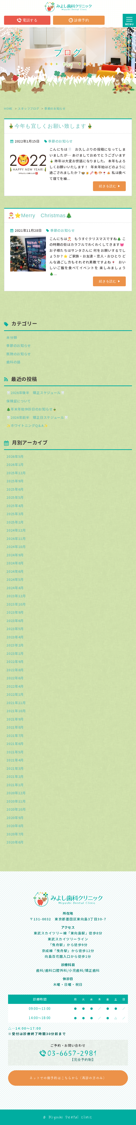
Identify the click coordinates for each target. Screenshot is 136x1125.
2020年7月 (15, 834)
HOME (8, 108)
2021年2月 (15, 776)
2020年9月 (15, 817)
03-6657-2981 (73, 1053)
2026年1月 (15, 464)
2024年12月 (16, 530)
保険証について (18, 401)
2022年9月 (15, 661)
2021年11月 (16, 702)
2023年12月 (16, 595)
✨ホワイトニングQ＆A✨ (27, 425)
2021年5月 (15, 752)
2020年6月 (15, 842)
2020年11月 (16, 801)
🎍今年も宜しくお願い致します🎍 (50, 126)
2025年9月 (15, 481)
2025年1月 (15, 522)
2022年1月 (15, 694)
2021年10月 (16, 710)
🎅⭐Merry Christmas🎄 (40, 215)
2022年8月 (15, 669)
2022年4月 (15, 686)
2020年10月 (16, 809)
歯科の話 (13, 362)
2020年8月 (15, 825)
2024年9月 (15, 555)
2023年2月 (15, 645)
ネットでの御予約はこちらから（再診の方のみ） (67, 1078)
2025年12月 (16, 472)
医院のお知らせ (18, 353)
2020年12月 (16, 792)
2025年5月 (15, 497)
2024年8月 (15, 563)
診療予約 (79, 20)
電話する (27, 20)
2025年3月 (15, 513)
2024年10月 (16, 546)
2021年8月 (15, 727)
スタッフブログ (28, 108)
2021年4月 (15, 760)
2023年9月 (15, 612)
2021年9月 (15, 719)
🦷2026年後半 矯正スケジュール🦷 (35, 392)
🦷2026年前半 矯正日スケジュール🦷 (37, 417)
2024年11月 (16, 538)
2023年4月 (15, 637)
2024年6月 (15, 571)
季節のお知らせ (55, 108)
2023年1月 (15, 653)
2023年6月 (15, 620)
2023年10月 (16, 604)
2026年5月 (15, 456)
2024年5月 (15, 579)
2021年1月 (15, 784)
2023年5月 (15, 628)
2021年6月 (15, 743)
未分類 (11, 337)
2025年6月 (15, 489)
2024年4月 (15, 587)
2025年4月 (15, 505)
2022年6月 (15, 678)
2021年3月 (15, 768)
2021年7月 (15, 735)
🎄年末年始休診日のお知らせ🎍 (31, 409)
